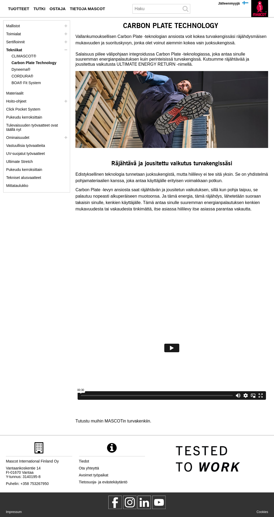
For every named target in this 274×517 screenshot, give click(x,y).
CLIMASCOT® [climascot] (24, 56)
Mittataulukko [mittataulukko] (17, 185)
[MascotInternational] (159, 502)
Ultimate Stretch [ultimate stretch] (19, 161)
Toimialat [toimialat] (13, 34)
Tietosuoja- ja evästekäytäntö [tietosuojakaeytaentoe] (103, 482)
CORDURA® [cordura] (22, 76)
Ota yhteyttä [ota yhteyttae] (89, 468)
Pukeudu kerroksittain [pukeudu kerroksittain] (24, 117)
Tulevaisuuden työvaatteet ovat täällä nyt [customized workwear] (32, 127)
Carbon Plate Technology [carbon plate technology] (34, 63)
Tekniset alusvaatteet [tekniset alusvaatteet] (23, 177)
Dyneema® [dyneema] (21, 69)
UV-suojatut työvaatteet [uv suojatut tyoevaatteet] (25, 153)
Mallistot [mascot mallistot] (13, 26)
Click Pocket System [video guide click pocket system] (23, 109)
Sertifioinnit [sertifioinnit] (15, 42)
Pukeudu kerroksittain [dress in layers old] (24, 169)
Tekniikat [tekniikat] (14, 50)
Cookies (262, 512)
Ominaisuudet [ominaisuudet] (17, 137)
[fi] (259, 8)
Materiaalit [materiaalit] (15, 93)
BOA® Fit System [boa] (26, 83)
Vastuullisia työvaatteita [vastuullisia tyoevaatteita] (25, 145)
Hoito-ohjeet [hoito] (16, 101)
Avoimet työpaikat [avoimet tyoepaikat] (93, 475)
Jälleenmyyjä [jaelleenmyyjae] (229, 3)
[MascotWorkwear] (115, 502)
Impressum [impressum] (14, 512)
